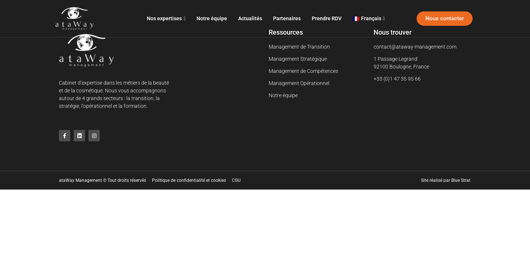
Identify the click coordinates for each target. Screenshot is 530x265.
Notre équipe (212, 18)
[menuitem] (368, 18)
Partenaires (287, 18)
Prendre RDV (327, 18)
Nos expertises (166, 18)
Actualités (250, 18)
